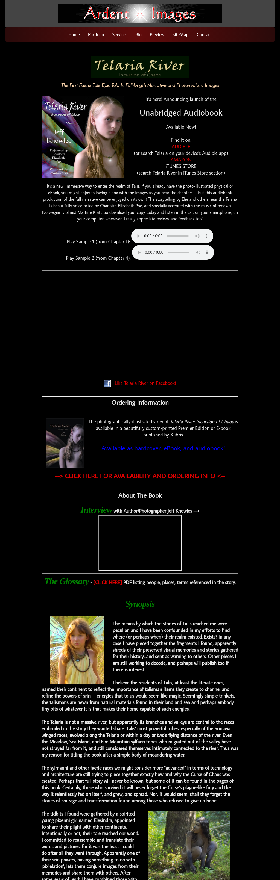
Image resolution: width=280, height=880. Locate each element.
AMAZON (181, 159)
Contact (204, 34)
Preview (157, 34)
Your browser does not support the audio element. (172, 236)
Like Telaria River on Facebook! (140, 383)
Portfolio (96, 34)
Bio (139, 34)
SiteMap (181, 34)
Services (119, 34)
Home (74, 34)
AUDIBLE (181, 146)
